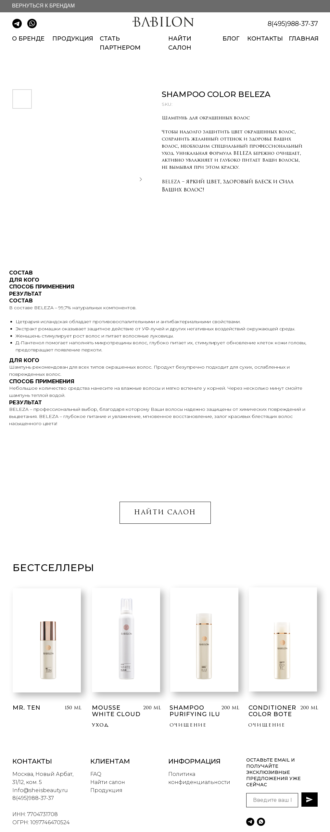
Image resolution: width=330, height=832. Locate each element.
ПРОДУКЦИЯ (72, 38)
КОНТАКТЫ (265, 38)
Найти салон (107, 782)
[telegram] (250, 822)
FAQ (95, 774)
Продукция (106, 790)
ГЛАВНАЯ (304, 38)
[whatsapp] (261, 822)
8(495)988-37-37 (293, 24)
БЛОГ (231, 38)
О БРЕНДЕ (28, 38)
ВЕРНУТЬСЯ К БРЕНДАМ (43, 5)
